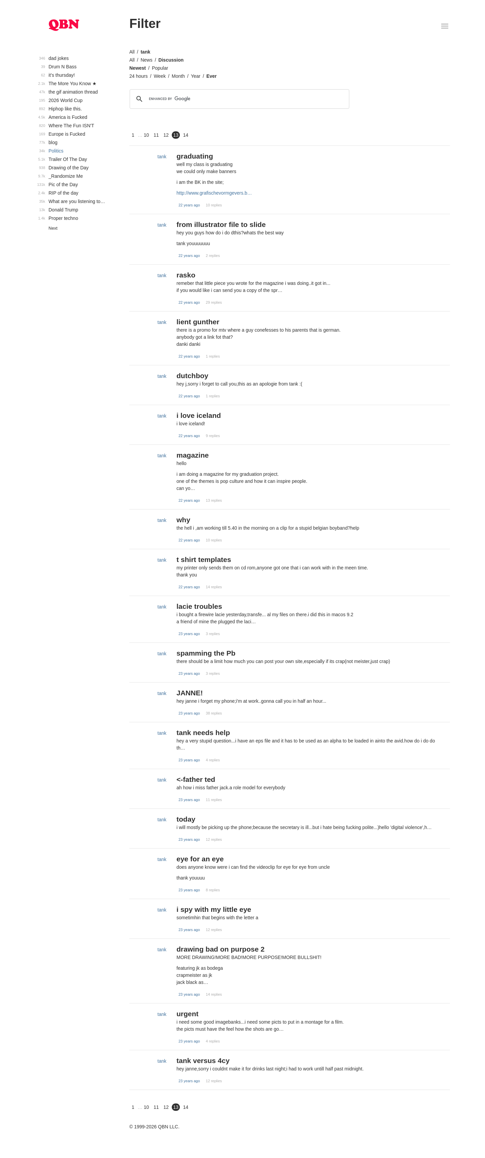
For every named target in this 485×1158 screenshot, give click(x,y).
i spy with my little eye (213, 909)
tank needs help (203, 732)
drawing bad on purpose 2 (220, 949)
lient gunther (197, 322)
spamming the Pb (205, 653)
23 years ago (189, 634)
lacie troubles (199, 606)
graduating (194, 156)
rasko (185, 275)
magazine (192, 455)
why (183, 520)
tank (145, 52)
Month (178, 76)
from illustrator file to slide (221, 224)
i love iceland (198, 415)
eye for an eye (200, 859)
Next (53, 228)
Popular (160, 68)
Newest (137, 68)
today (185, 819)
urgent (187, 1014)
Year (195, 76)
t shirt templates (203, 559)
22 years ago (189, 205)
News (146, 60)
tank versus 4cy (203, 1060)
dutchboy (192, 375)
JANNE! (189, 693)
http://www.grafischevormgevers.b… (214, 193)
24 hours (138, 76)
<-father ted (195, 779)
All (132, 52)
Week (160, 76)
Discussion (171, 60)
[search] (238, 99)
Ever (211, 76)
